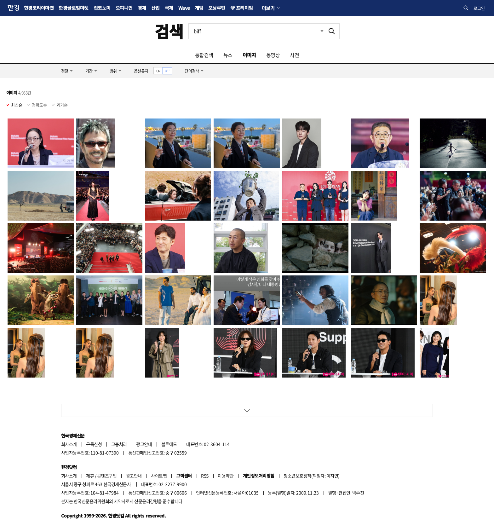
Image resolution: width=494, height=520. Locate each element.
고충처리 (119, 422)
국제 (169, 7)
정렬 (64, 71)
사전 (294, 55)
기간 (89, 71)
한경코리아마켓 (39, 7)
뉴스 (228, 55)
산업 (155, 7)
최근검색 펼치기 (317, 31)
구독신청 (94, 422)
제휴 (90, 453)
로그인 (479, 8)
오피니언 (124, 7)
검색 (169, 31)
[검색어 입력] (256, 31)
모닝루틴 (216, 7)
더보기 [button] (268, 8)
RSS (204, 453)
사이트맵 (159, 453)
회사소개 (69, 422)
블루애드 (169, 422)
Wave (184, 7)
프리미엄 (244, 7)
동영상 (273, 55)
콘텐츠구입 (107, 453)
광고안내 (144, 422)
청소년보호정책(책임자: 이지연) (311, 453)
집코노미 (102, 7)
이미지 (249, 55)
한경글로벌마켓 (73, 7)
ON (158, 70)
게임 (199, 7)
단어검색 (192, 71)
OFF (167, 70)
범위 (113, 71)
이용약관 (225, 453)
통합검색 (204, 55)
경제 (142, 7)
